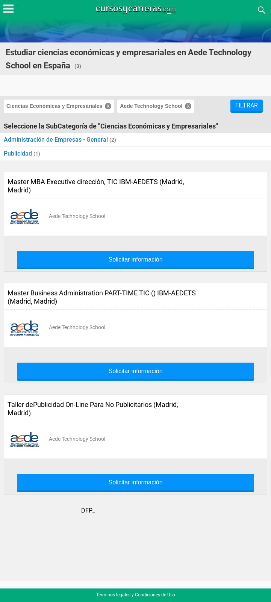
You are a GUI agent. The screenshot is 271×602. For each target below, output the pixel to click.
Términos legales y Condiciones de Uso (135, 594)
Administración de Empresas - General (56, 139)
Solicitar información (135, 260)
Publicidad (18, 153)
